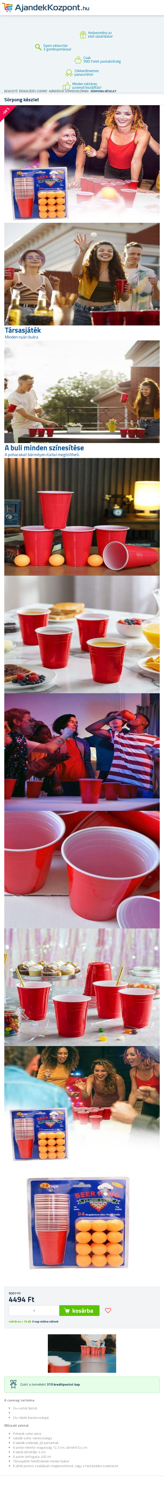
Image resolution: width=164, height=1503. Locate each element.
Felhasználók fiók (125, 13)
